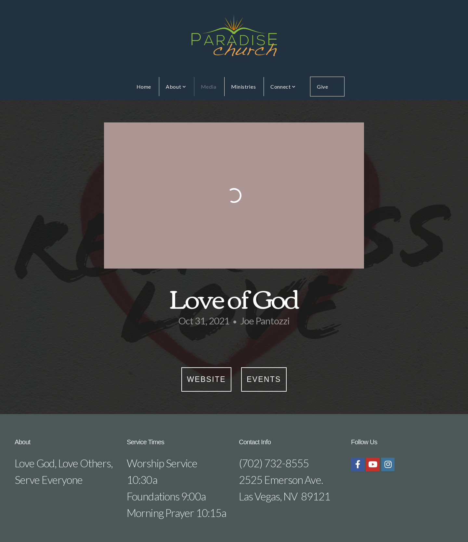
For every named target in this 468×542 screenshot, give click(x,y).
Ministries (243, 86)
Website (206, 379)
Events (264, 379)
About (176, 86)
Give (322, 86)
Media (208, 86)
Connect (283, 86)
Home (143, 86)
